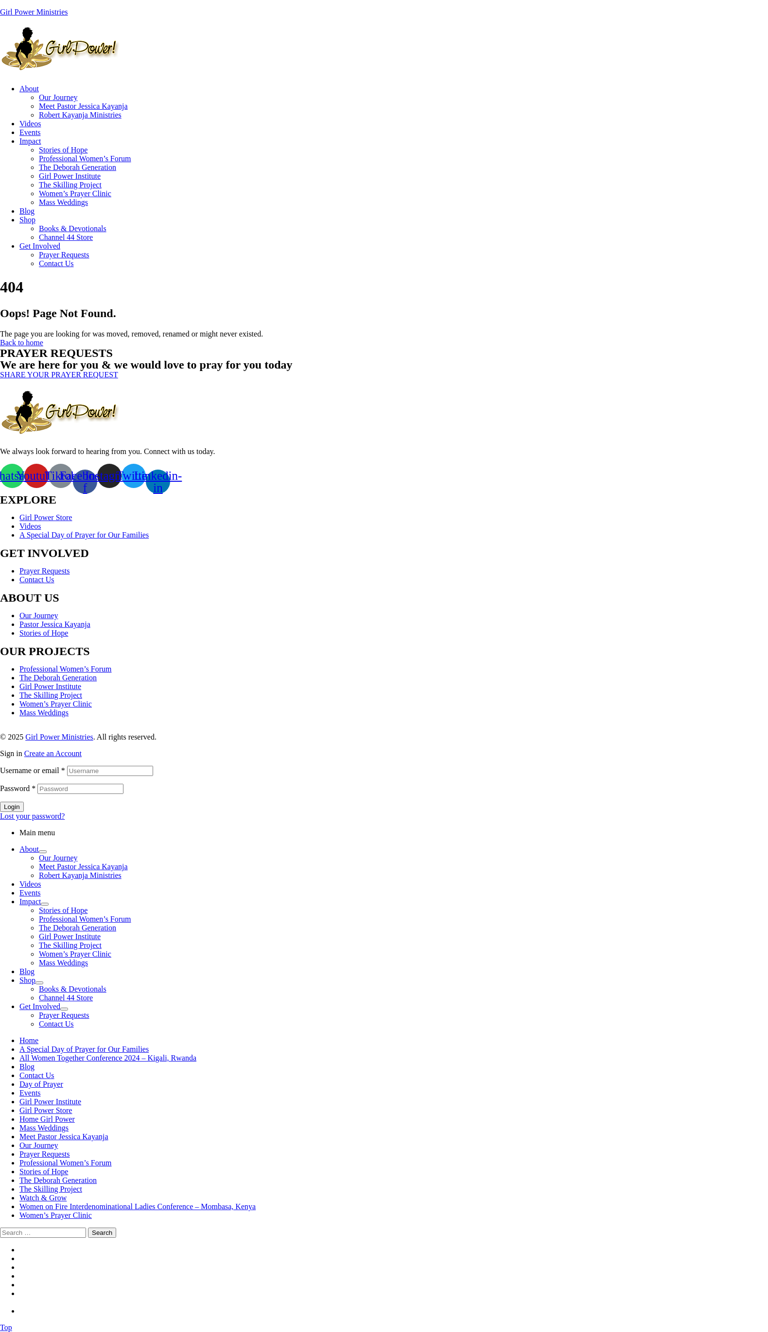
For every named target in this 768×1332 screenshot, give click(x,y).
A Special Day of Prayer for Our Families (84, 535)
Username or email (32, 770)
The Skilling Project (50, 695)
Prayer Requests (44, 571)
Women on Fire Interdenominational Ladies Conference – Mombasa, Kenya (137, 1206)
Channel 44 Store (66, 998)
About (29, 849)
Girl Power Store (45, 517)
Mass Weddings (44, 712)
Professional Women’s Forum (65, 669)
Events (30, 893)
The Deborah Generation (58, 678)
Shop (27, 980)
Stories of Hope (43, 633)
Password (17, 788)
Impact (30, 901)
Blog (27, 971)
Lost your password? (32, 816)
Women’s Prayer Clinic (55, 704)
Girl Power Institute (50, 686)
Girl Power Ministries (34, 12)
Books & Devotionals (72, 989)
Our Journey (38, 615)
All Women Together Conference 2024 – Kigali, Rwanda (107, 1058)
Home (28, 1040)
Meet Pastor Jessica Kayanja (83, 866)
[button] (59, 375)
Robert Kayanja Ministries (80, 875)
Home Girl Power (47, 1119)
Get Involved (39, 1006)
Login (12, 806)
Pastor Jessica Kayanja (54, 624)
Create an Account (53, 753)
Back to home (21, 342)
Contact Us (36, 579)
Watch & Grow (43, 1198)
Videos (30, 526)
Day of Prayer (41, 1084)
